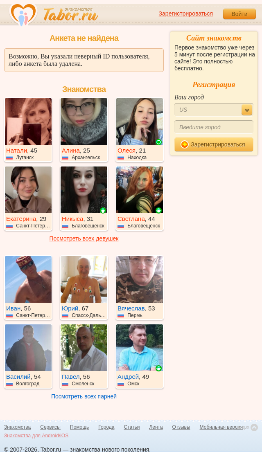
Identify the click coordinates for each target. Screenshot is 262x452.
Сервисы (50, 427)
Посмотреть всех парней (84, 396)
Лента (156, 427)
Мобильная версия (221, 427)
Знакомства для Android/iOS (36, 436)
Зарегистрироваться (186, 13)
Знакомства (17, 427)
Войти (239, 14)
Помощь (79, 427)
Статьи (132, 427)
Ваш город (189, 97)
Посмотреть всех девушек (84, 238)
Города (106, 427)
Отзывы (181, 427)
